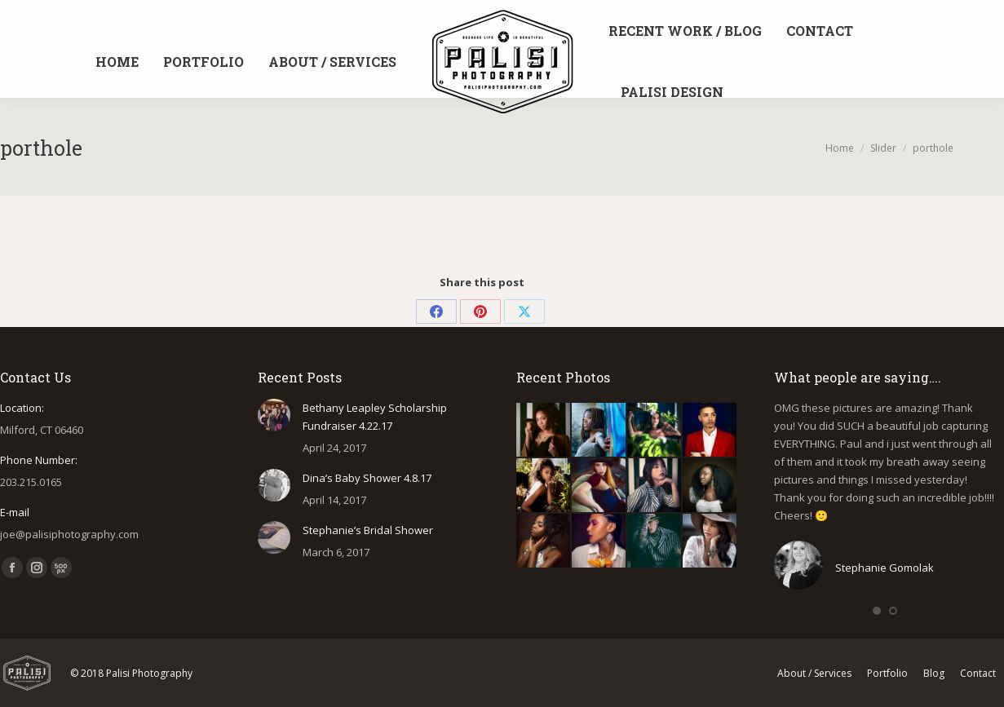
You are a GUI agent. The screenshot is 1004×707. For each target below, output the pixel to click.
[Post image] (274, 415)
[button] (877, 611)
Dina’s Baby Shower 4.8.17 (367, 478)
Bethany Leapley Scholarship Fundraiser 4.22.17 (375, 416)
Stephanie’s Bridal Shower (368, 530)
